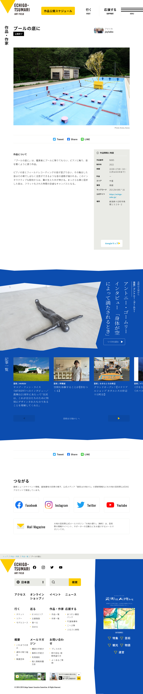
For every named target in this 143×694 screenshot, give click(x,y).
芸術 (127, 638)
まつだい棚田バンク (73, 615)
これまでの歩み (22, 646)
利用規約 (36, 657)
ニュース (70, 594)
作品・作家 (6, 35)
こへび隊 (71, 625)
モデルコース (22, 622)
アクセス (20, 594)
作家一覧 (55, 618)
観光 (115, 645)
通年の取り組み (22, 653)
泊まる (35, 626)
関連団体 (20, 659)
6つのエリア (37, 614)
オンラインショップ (37, 596)
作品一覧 (25, 556)
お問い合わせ (57, 641)
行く (17, 609)
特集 (115, 638)
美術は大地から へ (71, 418)
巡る (33, 609)
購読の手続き (38, 648)
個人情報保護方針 (38, 663)
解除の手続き (38, 653)
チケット (20, 614)
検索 (75, 582)
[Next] (119, 418)
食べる (35, 622)
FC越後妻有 (72, 621)
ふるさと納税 (73, 629)
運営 (121, 652)
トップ (5, 556)
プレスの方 (57, 648)
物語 (127, 645)
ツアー (19, 618)
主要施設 (36, 618)
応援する (71, 609)
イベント (55, 594)
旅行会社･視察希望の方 (56, 654)
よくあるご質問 (57, 661)
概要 (17, 639)
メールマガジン (37, 641)
